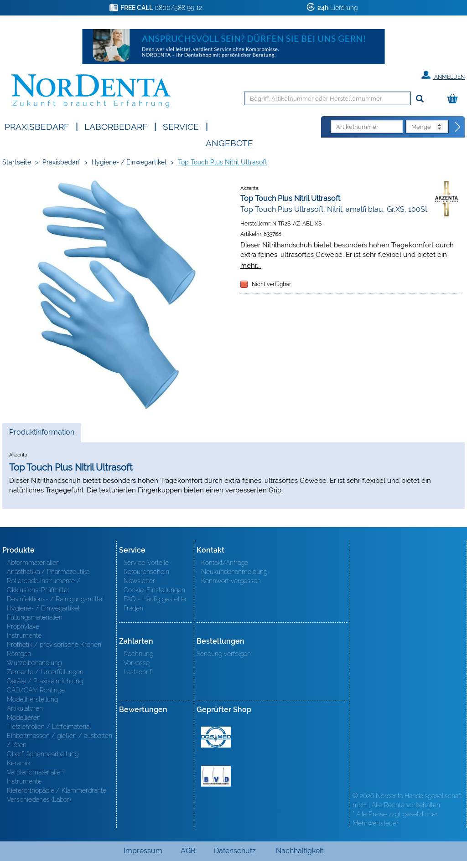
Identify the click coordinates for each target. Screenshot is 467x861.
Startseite (16, 162)
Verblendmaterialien (35, 772)
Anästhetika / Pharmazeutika (48, 571)
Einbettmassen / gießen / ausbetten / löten (59, 740)
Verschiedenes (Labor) (39, 799)
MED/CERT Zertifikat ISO (216, 737)
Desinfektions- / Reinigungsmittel (55, 599)
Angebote (229, 142)
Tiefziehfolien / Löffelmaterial (49, 726)
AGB (188, 850)
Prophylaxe (23, 626)
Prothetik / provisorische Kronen (54, 644)
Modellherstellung (32, 699)
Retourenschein (146, 571)
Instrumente (24, 635)
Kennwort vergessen (231, 580)
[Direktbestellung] (458, 127)
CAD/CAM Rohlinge (36, 690)
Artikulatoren (25, 708)
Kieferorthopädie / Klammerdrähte (56, 790)
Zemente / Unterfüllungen (45, 672)
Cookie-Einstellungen (154, 590)
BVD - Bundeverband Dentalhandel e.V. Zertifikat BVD (216, 776)
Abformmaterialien (33, 562)
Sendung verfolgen (224, 653)
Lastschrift (138, 672)
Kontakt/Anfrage (224, 562)
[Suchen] (419, 99)
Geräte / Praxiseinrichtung (45, 681)
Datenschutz (235, 850)
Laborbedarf (115, 126)
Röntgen (19, 653)
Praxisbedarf (37, 126)
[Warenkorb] (454, 99)
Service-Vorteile (146, 562)
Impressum (143, 850)
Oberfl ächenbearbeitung (42, 754)
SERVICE (181, 126)
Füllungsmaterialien (34, 617)
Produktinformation (41, 434)
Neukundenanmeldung (234, 571)
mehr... (250, 265)
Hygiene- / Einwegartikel (129, 162)
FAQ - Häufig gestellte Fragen (155, 603)
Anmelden (443, 75)
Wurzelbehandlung (34, 662)
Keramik (19, 763)
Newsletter (139, 580)
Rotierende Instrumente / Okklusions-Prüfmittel (43, 585)
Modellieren (24, 717)
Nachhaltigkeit (299, 850)
